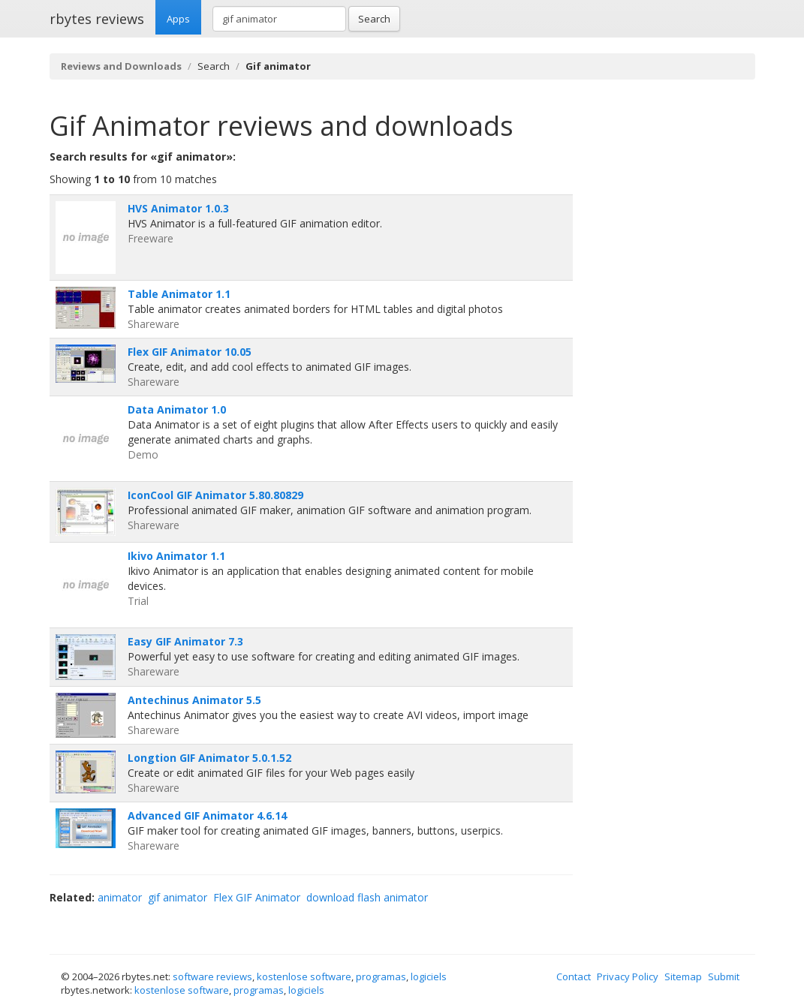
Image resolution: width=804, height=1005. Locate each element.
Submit (723, 976)
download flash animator (367, 897)
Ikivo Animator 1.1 (176, 556)
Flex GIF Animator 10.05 (189, 352)
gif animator (177, 897)
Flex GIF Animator (256, 897)
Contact (573, 976)
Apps (178, 19)
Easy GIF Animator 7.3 (185, 641)
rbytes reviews (97, 19)
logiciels (429, 976)
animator (120, 897)
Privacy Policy (627, 976)
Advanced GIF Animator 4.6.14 (207, 815)
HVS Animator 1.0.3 (178, 208)
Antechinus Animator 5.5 (194, 700)
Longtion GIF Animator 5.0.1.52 (209, 758)
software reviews (212, 976)
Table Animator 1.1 (179, 294)
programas (381, 976)
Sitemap (683, 976)
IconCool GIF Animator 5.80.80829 (215, 495)
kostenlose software (304, 976)
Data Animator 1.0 (177, 409)
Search (374, 19)
